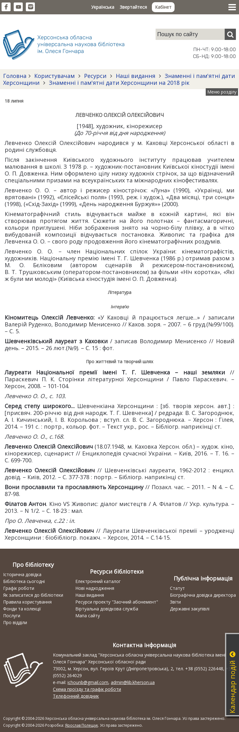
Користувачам (54, 75)
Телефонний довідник (76, 696)
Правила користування (27, 602)
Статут (177, 588)
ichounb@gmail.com (88, 682)
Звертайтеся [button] (133, 7)
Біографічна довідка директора (203, 595)
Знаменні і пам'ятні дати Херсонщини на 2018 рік (118, 82)
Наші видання (135, 75)
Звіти (175, 602)
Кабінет (163, 7)
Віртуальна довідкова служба (106, 609)
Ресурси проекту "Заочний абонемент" (116, 602)
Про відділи (15, 622)
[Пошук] (230, 34)
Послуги (11, 616)
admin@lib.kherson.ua (133, 682)
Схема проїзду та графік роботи (87, 689)
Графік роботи (18, 588)
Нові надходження (94, 588)
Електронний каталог (98, 581)
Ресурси (95, 75)
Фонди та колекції (22, 609)
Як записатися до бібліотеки (33, 595)
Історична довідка (22, 574)
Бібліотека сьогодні (24, 581)
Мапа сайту (87, 616)
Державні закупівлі (189, 609)
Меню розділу (222, 92)
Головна (14, 75)
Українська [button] (102, 7)
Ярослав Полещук (81, 725)
